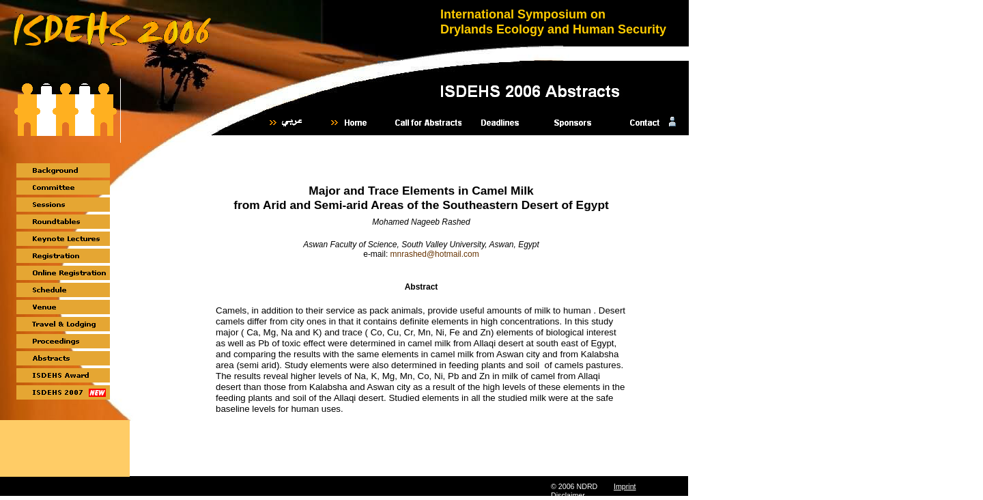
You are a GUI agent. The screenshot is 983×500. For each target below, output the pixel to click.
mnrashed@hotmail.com (434, 254)
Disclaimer (568, 495)
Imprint (625, 486)
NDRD (586, 486)
